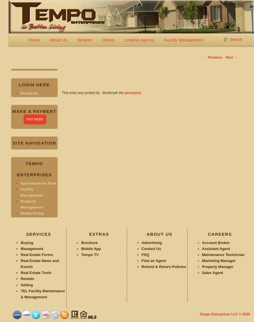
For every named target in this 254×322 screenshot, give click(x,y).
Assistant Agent (216, 249)
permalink (133, 93)
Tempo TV (90, 255)
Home (34, 39)
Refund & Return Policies (164, 267)
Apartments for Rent (39, 183)
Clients (108, 39)
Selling (27, 285)
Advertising (152, 243)
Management (32, 249)
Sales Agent (212, 273)
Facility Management (183, 39)
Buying (27, 243)
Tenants (84, 39)
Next (231, 57)
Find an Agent (154, 261)
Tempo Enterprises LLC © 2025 (224, 314)
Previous (212, 57)
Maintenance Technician (223, 255)
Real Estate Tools (36, 273)
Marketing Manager (219, 261)
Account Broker (216, 243)
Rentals (27, 279)
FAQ (145, 255)
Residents (29, 93)
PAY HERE (35, 119)
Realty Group (32, 213)
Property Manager (218, 267)
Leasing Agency (139, 39)
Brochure (89, 243)
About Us (58, 39)
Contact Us (151, 249)
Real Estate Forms (37, 255)
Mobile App (91, 249)
